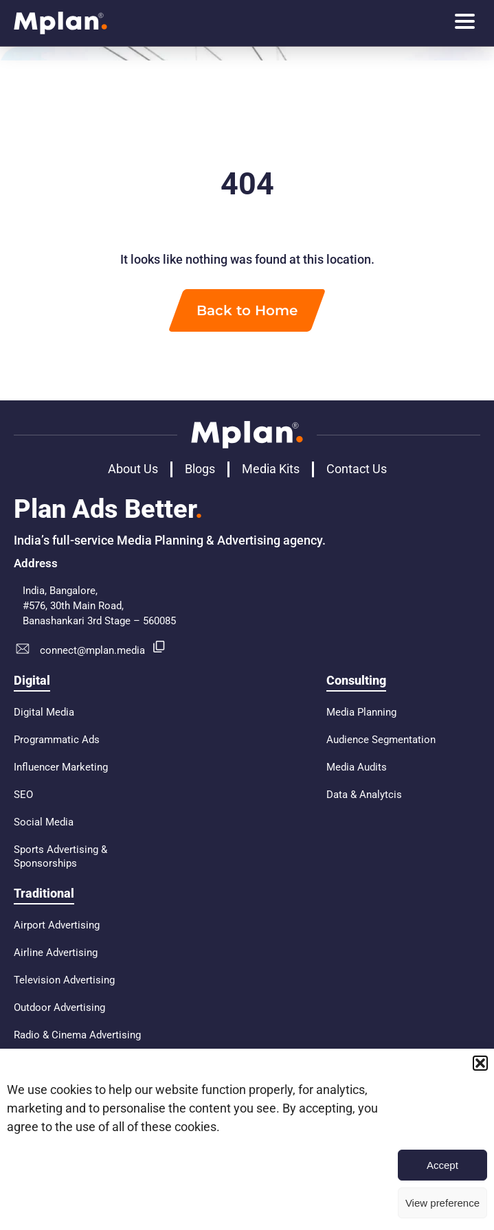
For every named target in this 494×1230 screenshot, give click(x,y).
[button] (480, 1063)
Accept (442, 1165)
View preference (442, 1203)
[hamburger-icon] (464, 23)
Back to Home (247, 310)
